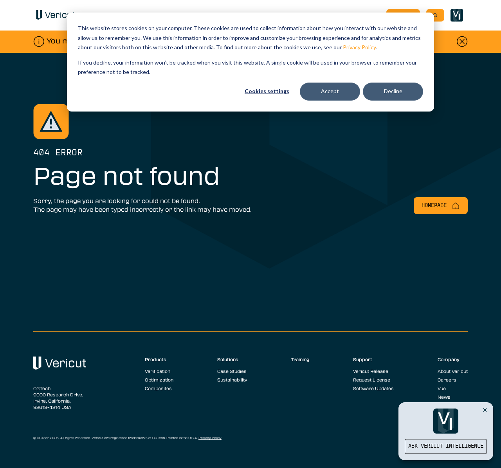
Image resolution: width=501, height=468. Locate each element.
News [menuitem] (444, 397)
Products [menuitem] (155, 359)
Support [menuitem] (362, 359)
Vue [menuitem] (442, 388)
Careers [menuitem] (447, 379)
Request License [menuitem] (371, 379)
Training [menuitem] (300, 359)
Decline (393, 91)
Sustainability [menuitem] (232, 379)
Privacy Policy (359, 47)
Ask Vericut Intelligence (445, 446)
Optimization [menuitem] (159, 379)
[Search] (435, 15)
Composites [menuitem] (158, 388)
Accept (330, 91)
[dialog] (250, 62)
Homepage (441, 206)
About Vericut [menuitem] (453, 371)
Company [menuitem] (449, 359)
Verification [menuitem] (157, 371)
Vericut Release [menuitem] (370, 371)
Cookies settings (267, 91)
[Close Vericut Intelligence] (485, 409)
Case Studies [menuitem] (232, 371)
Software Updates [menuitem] (373, 388)
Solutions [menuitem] (227, 359)
